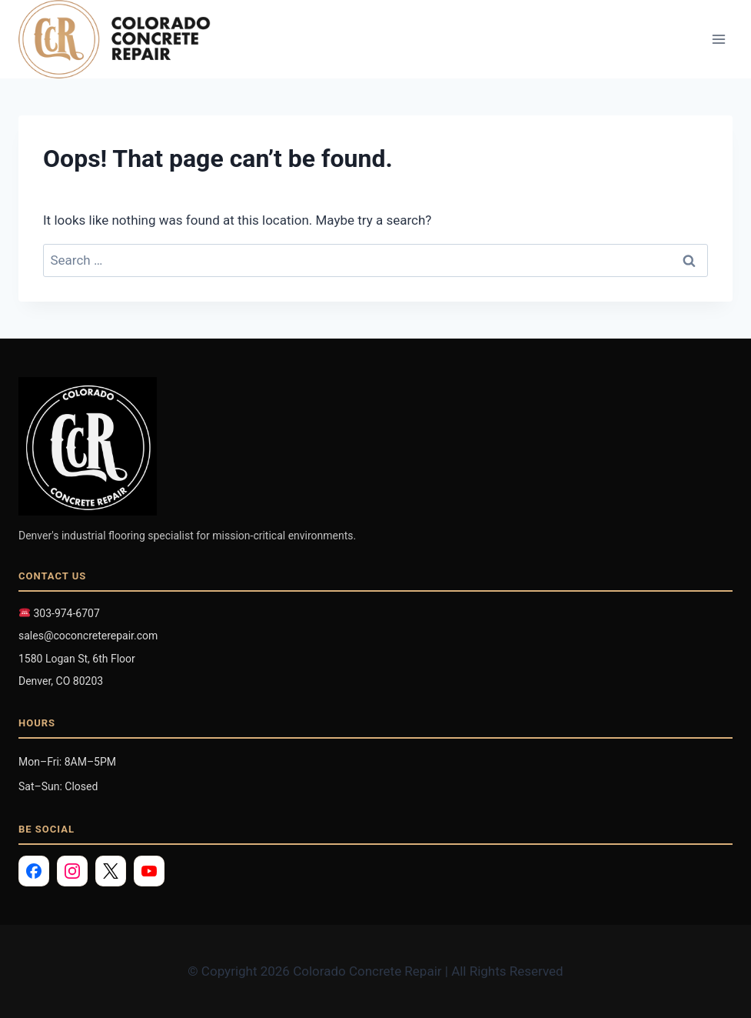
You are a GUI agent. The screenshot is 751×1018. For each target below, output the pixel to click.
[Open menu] (718, 40)
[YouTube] (149, 871)
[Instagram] (72, 871)
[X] (110, 871)
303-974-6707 (59, 613)
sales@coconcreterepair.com (88, 635)
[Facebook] (33, 871)
